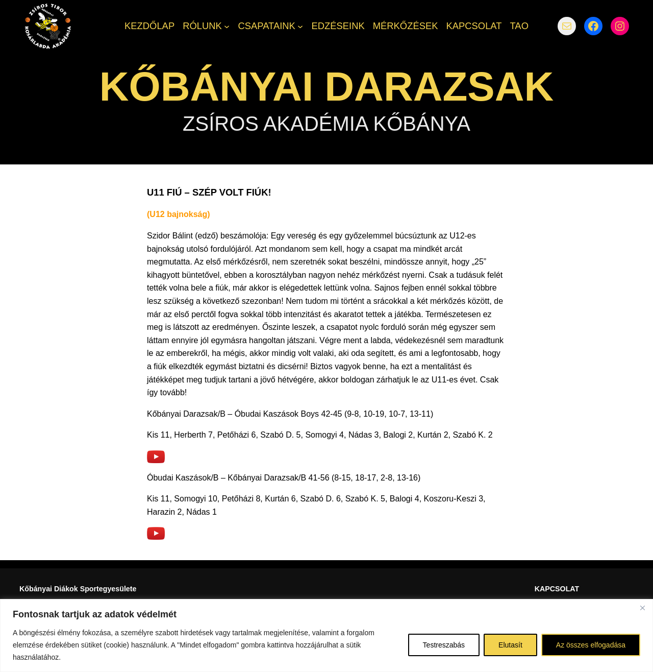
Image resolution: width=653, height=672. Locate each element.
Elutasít (510, 645)
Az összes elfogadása (590, 645)
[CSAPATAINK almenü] (300, 26)
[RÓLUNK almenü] (227, 26)
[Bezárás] (642, 608)
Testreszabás (444, 645)
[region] (326, 635)
